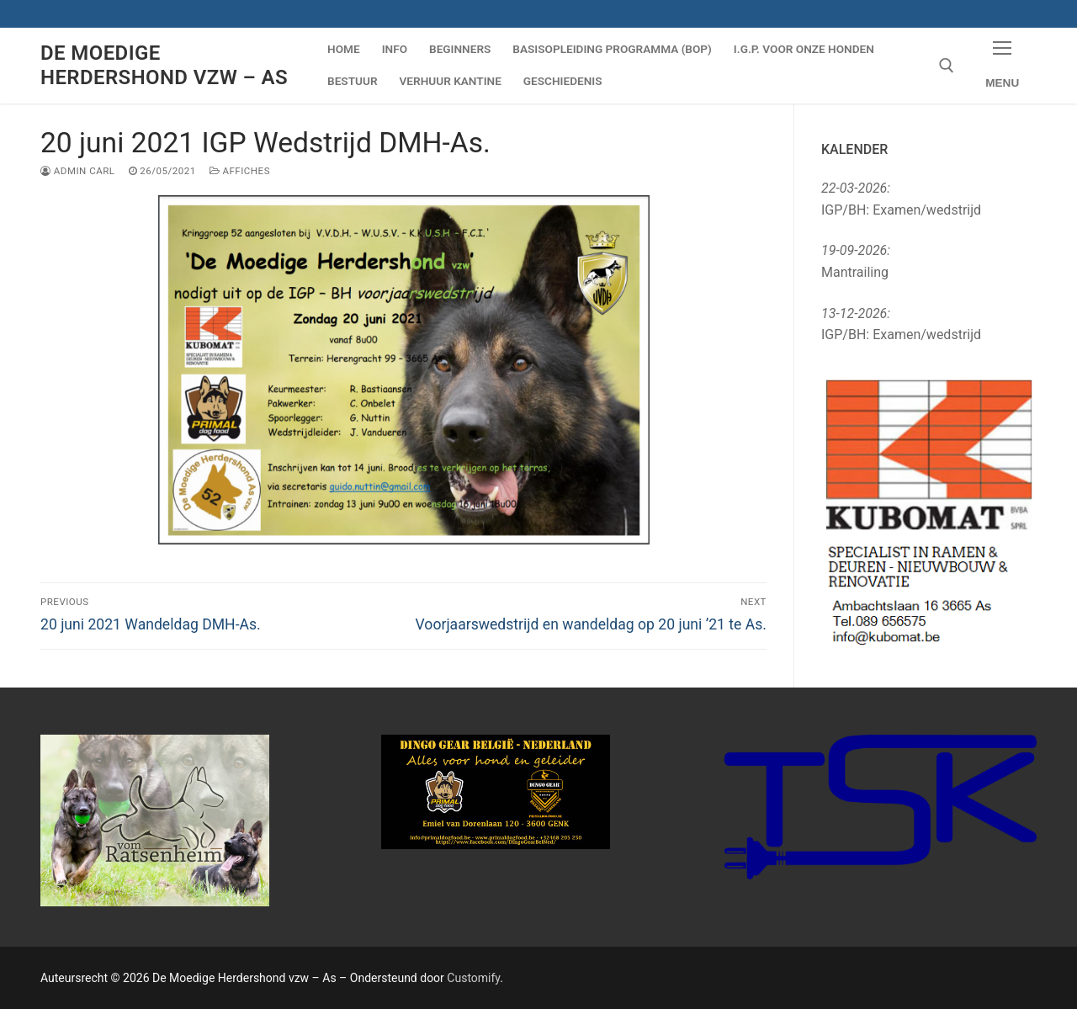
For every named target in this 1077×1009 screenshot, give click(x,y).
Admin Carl (77, 171)
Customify (473, 978)
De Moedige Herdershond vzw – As (164, 65)
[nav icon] (1002, 66)
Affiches (240, 171)
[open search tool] (946, 65)
